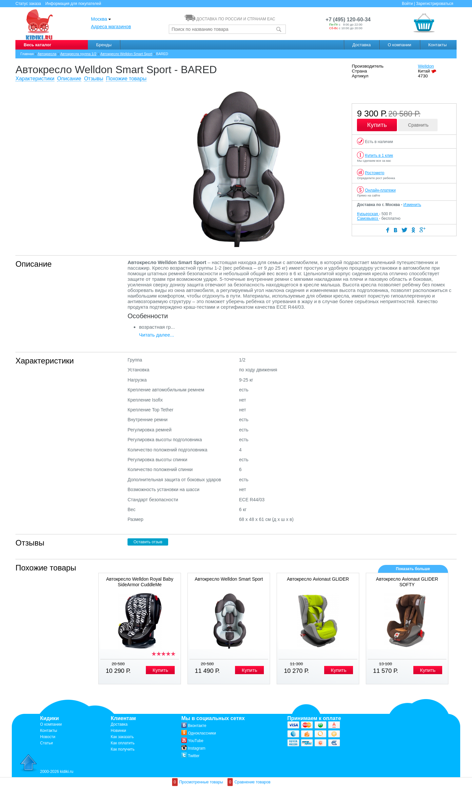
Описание (69, 78)
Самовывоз (368, 218)
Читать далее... (156, 335)
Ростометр (374, 173)
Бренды (103, 44)
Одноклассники (198, 733)
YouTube (192, 740)
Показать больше (413, 569)
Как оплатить (123, 743)
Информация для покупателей (73, 3)
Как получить (123, 749)
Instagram (193, 748)
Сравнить (418, 125)
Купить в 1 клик (379, 155)
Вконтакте (193, 725)
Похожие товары (126, 78)
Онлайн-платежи (380, 190)
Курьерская (368, 214)
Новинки (118, 730)
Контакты (437, 44)
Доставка (361, 44)
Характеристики (34, 78)
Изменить (412, 204)
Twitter (190, 756)
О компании (399, 44)
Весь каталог (37, 44)
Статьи (46, 743)
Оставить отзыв (147, 542)
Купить (377, 124)
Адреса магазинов (111, 26)
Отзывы (93, 78)
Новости (47, 737)
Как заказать (122, 737)
